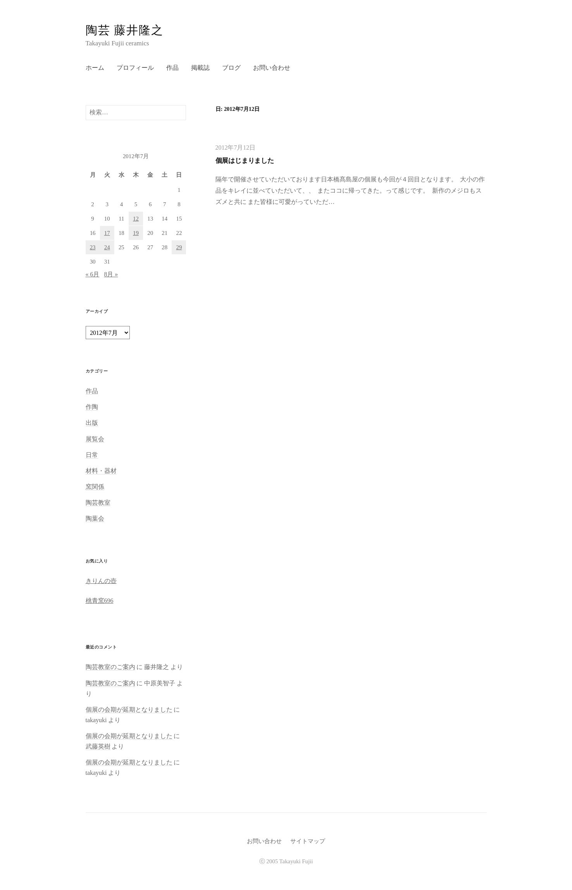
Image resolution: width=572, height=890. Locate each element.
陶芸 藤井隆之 (125, 30)
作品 (172, 67)
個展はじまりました (244, 160)
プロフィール (135, 67)
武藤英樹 (98, 746)
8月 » (111, 274)
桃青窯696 (100, 600)
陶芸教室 (98, 502)
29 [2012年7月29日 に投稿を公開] (179, 247)
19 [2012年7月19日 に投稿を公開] (136, 233)
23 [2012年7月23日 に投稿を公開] (93, 247)
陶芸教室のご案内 (110, 667)
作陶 (92, 407)
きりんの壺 (101, 581)
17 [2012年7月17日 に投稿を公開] (107, 233)
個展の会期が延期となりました (129, 709)
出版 (92, 422)
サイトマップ (307, 841)
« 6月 (93, 274)
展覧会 (95, 439)
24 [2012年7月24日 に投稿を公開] (107, 247)
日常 (92, 455)
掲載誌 (200, 67)
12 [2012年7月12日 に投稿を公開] (136, 219)
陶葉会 (95, 518)
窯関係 (95, 486)
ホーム (95, 67)
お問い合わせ (271, 67)
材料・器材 (101, 470)
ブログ (231, 67)
